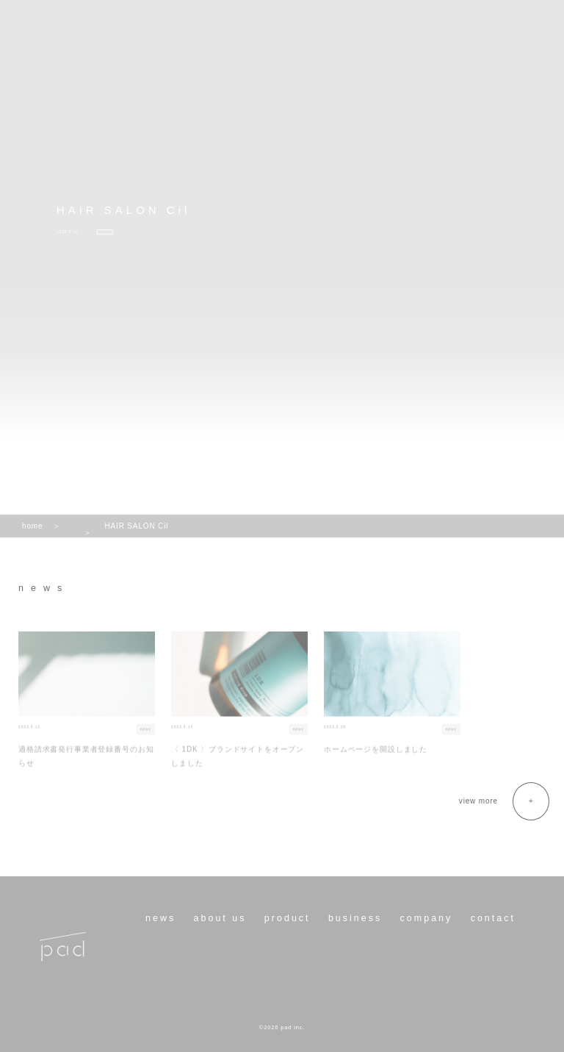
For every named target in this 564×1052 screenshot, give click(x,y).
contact (493, 918)
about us (220, 918)
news (160, 918)
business (355, 918)
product (287, 918)
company (426, 918)
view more (478, 801)
